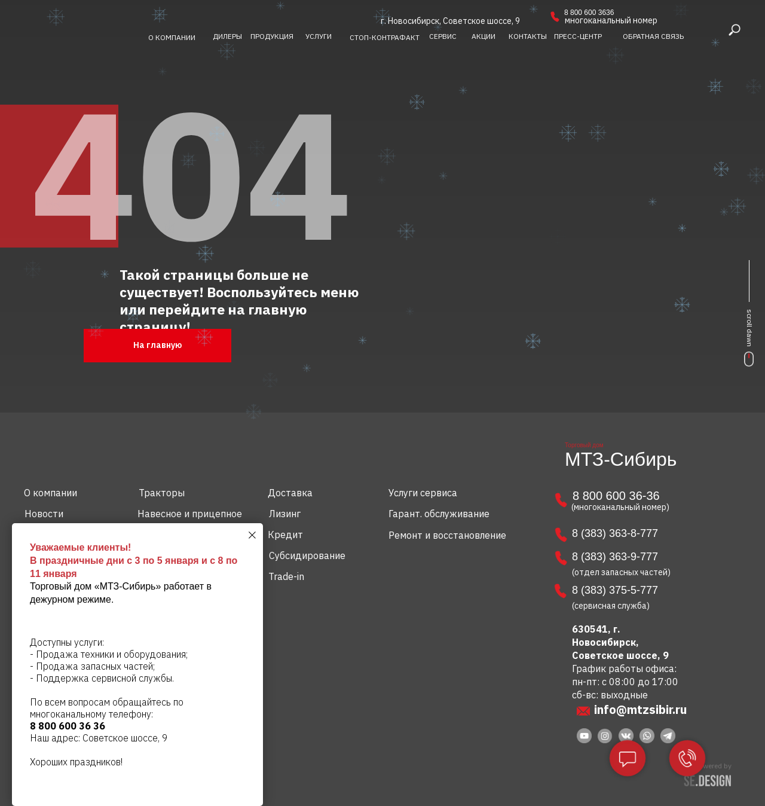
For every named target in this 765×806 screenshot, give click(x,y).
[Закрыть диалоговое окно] (252, 535)
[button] (653, 36)
